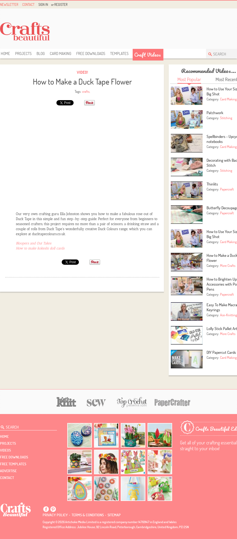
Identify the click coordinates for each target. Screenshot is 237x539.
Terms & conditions (87, 515)
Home (5, 53)
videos (5, 450)
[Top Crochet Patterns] (131, 402)
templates (119, 53)
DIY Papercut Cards (221, 352)
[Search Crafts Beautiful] (26, 426)
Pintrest (53, 509)
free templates (13, 464)
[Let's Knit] (66, 401)
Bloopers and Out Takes (33, 243)
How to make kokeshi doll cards (40, 248)
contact (7, 477)
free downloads (90, 53)
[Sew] (96, 402)
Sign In (43, 4)
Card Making (60, 53)
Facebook (233, 4)
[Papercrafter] (172, 402)
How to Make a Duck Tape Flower (82, 81)
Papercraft (227, 189)
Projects (23, 53)
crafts (86, 91)
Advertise (8, 470)
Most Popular (189, 79)
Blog (41, 53)
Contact (28, 4)
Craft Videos (147, 55)
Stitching (226, 118)
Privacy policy (55, 515)
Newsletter (9, 4)
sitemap (114, 515)
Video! (82, 72)
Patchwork (215, 112)
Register (61, 4)
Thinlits (212, 184)
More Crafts (227, 265)
